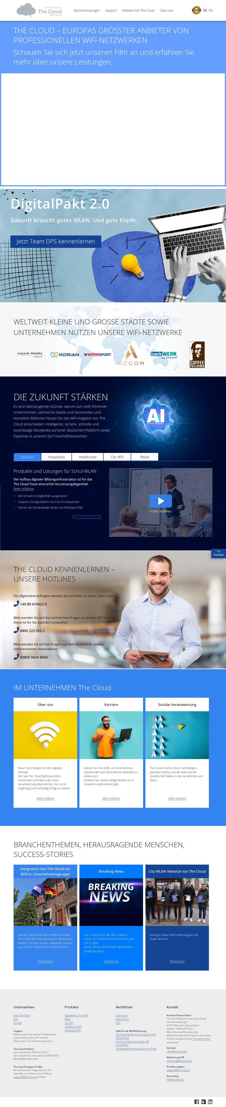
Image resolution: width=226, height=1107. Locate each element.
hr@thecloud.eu (175, 1079)
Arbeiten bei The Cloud (138, 10)
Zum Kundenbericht (87, 536)
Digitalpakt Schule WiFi (77, 1015)
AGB (118, 1022)
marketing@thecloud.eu (179, 1060)
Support (111, 10)
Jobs (16, 1019)
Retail (144, 476)
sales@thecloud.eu (177, 1051)
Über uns (166, 10)
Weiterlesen (45, 980)
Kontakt (18, 1022)
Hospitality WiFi (73, 1030)
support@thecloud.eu (25, 1076)
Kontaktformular (201, 1038)
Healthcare (87, 476)
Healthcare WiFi (73, 1026)
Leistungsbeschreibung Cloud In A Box (136, 1048)
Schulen (27, 476)
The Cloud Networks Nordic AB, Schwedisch (132, 1043)
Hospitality (56, 476)
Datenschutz (122, 1019)
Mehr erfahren (24, 508)
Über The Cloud (22, 1015)
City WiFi (117, 476)
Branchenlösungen (87, 10)
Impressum (122, 1015)
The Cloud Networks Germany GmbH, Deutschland (136, 1036)
